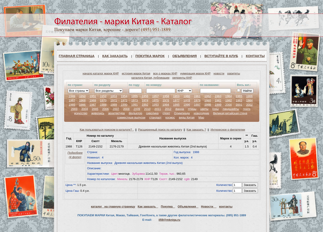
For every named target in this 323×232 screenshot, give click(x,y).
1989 (113, 104)
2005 (95, 109)
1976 (166, 100)
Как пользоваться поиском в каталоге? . (107, 129)
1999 (218, 104)
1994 (166, 104)
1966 (249, 96)
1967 (72, 100)
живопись (97, 113)
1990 (124, 104)
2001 (239, 104)
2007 (116, 109)
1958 (166, 96)
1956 (145, 96)
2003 (74, 109)
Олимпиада (182, 113)
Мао (201, 117)
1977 (176, 100)
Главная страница (76, 56)
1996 (186, 104)
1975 (155, 100)
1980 (207, 100)
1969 (92, 100)
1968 (82, 100)
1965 (239, 96)
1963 (218, 96)
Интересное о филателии (228, 129)
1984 (249, 100)
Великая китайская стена (230, 113)
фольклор (135, 113)
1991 (134, 104)
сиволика (152, 113)
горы (215, 109)
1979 (197, 100)
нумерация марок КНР (195, 73)
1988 (103, 104)
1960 (186, 96)
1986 (82, 104)
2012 (168, 109)
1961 (197, 96)
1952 (103, 96)
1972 (124, 100)
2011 (158, 109)
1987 (92, 104)
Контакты (255, 56)
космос (170, 117)
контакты (226, 206)
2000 (228, 104)
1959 (176, 96)
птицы (192, 109)
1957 (155, 96)
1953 (113, 96)
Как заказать (115, 56)
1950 (82, 96)
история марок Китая (136, 73)
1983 (239, 100)
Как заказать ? (196, 129)
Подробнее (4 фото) (75, 155)
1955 (134, 96)
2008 (126, 109)
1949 (72, 96)
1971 (113, 100)
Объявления (184, 56)
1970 (103, 100)
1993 (155, 104)
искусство (80, 113)
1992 (145, 104)
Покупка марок (150, 56)
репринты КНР (182, 77)
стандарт (155, 117)
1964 (228, 96)
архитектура (116, 113)
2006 (105, 109)
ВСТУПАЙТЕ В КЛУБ (221, 56)
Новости (208, 206)
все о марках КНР (165, 73)
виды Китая (186, 117)
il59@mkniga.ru (169, 219)
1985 (72, 104)
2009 (136, 109)
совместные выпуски (131, 117)
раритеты (233, 73)
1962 (207, 96)
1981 (218, 100)
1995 (176, 104)
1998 (207, 104)
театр (246, 109)
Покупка (168, 206)
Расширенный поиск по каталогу (160, 129)
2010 (147, 109)
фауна (179, 109)
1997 (197, 104)
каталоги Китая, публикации (150, 77)
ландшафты (231, 109)
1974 (145, 100)
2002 (249, 104)
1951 (92, 96)
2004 (84, 109)
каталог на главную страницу (113, 206)
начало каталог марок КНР (101, 73)
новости (219, 73)
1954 (124, 96)
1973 (134, 100)
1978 (186, 100)
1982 (228, 100)
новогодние (201, 113)
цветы (204, 109)
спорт (166, 113)
